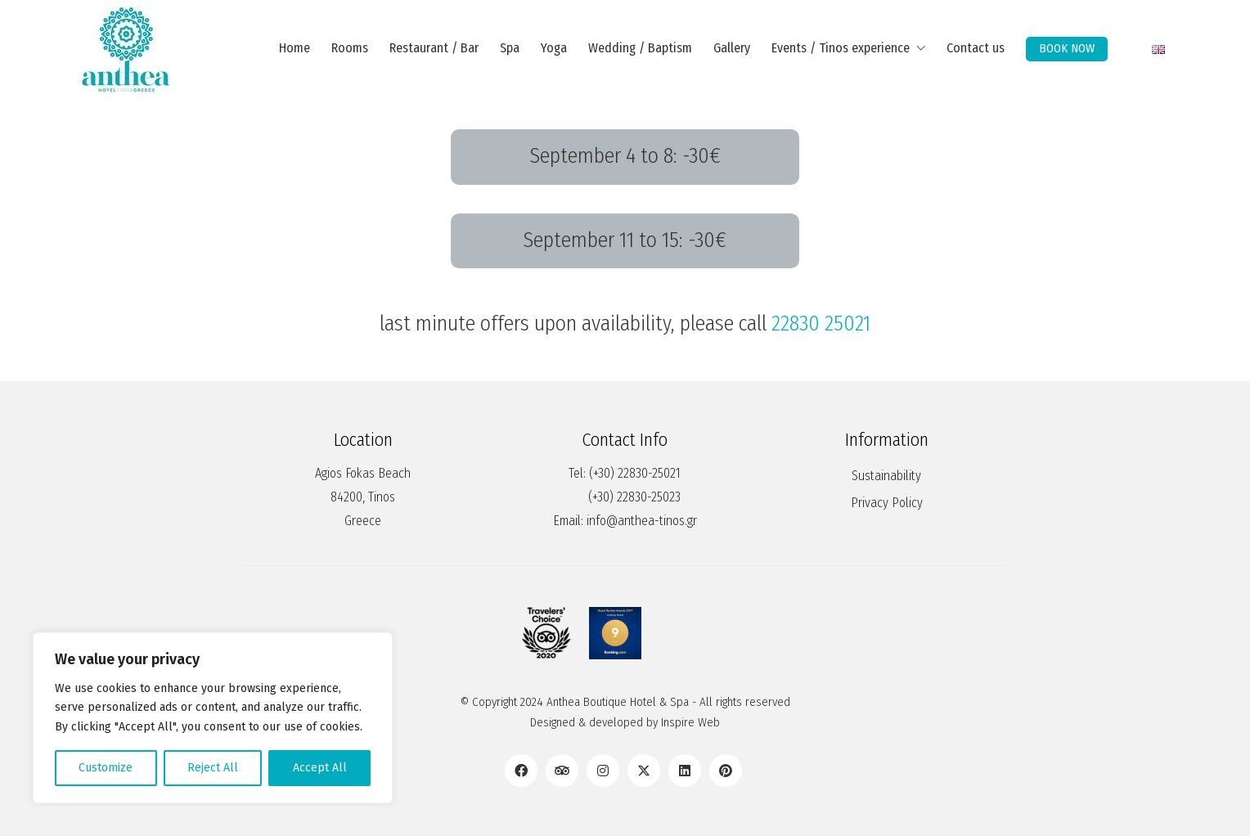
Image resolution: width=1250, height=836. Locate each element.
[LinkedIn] (684, 770)
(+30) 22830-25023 (634, 497)
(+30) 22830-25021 (635, 473)
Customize (106, 768)
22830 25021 (820, 323)
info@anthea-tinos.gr (642, 520)
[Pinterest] (725, 770)
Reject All (212, 768)
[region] (213, 717)
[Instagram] (603, 770)
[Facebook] (521, 770)
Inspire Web (690, 722)
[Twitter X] (643, 770)
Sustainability (886, 475)
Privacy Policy (887, 502)
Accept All (320, 768)
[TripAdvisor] (562, 770)
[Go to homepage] (126, 49)
